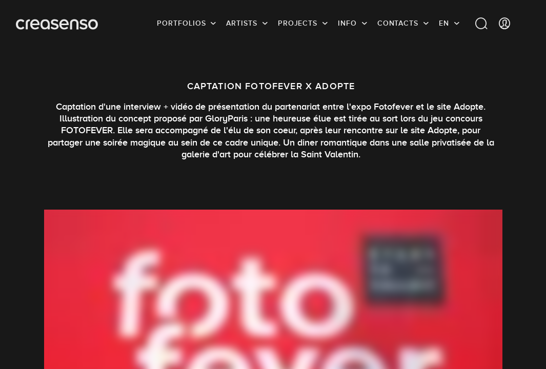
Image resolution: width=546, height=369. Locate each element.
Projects (297, 23)
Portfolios (181, 23)
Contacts (397, 23)
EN (444, 23)
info (347, 23)
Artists (241, 23)
